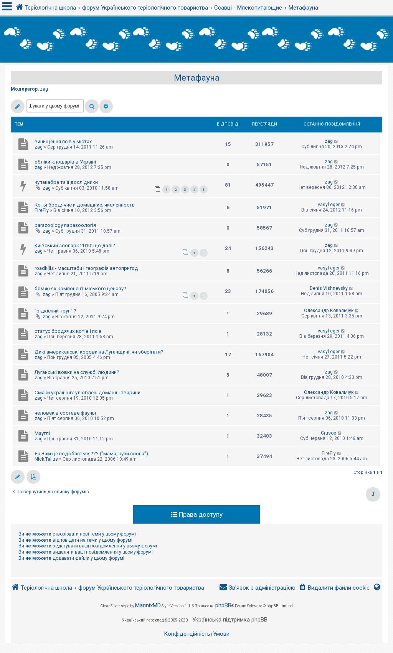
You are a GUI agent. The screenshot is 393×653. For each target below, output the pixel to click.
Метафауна (197, 78)
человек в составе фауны (65, 413)
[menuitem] (334, 587)
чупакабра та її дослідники (66, 182)
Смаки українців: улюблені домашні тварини (87, 392)
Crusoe (328, 433)
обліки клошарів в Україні (65, 162)
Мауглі (42, 433)
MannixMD (148, 605)
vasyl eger (329, 204)
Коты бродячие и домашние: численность (85, 205)
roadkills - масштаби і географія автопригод (86, 268)
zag (44, 89)
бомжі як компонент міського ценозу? (80, 288)
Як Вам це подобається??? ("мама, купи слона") (91, 453)
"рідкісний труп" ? (55, 311)
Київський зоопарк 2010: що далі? (75, 245)
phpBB (223, 605)
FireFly (42, 210)
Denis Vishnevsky (329, 288)
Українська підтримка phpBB (230, 619)
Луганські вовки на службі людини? (77, 372)
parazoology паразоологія (65, 225)
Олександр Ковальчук (328, 310)
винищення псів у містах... (65, 141)
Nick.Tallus (46, 459)
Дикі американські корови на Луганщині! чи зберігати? (99, 352)
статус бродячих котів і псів (68, 331)
